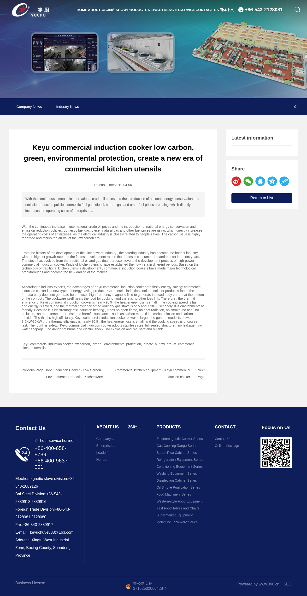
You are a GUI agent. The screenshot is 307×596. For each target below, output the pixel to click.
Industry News (67, 107)
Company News (29, 107)
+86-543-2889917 (38, 525)
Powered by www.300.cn (258, 584)
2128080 (38, 517)
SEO (287, 584)
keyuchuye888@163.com (51, 532)
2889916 (38, 502)
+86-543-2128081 (264, 19)
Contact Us (30, 428)
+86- (50, 494)
